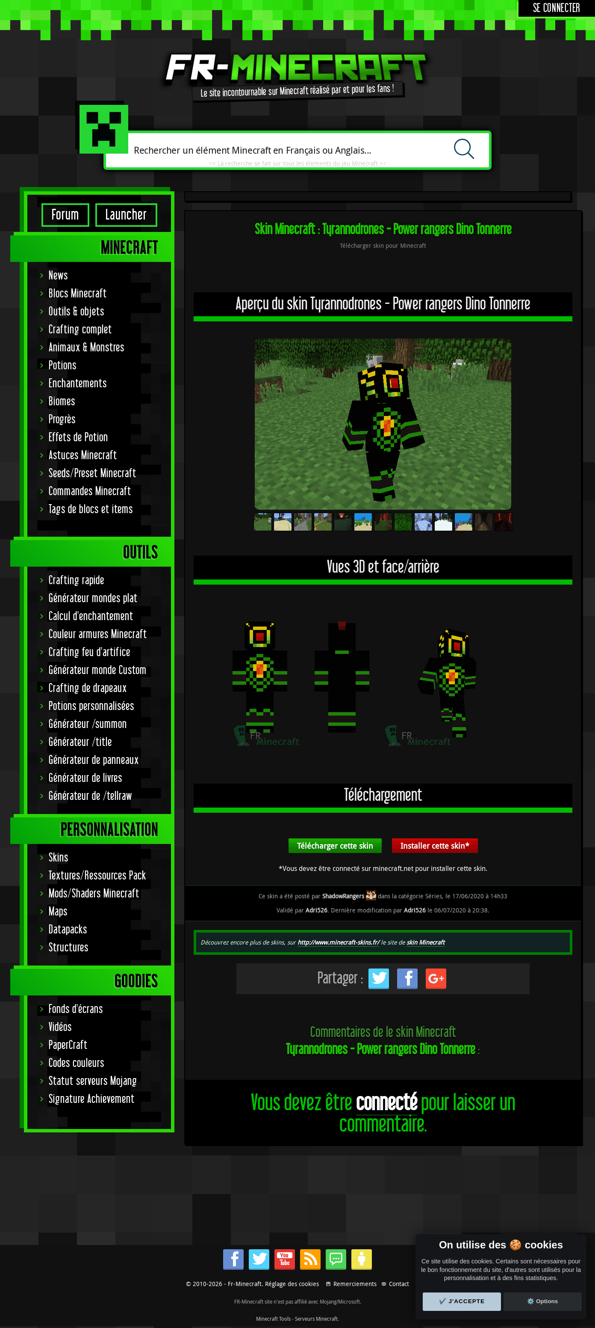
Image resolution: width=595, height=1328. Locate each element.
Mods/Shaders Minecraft (94, 894)
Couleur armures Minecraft (98, 634)
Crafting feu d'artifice (89, 652)
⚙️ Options (542, 1301)
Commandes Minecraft (90, 491)
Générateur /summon (88, 724)
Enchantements (78, 383)
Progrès (62, 419)
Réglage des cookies (292, 1284)
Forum (65, 215)
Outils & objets (76, 312)
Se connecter (556, 8)
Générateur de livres (85, 778)
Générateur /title (80, 742)
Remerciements (355, 1284)
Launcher (126, 215)
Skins (58, 858)
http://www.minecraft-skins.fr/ (338, 942)
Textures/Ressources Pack (97, 876)
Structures (68, 948)
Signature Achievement (92, 1099)
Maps (58, 912)
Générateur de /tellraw (90, 796)
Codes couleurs (76, 1063)
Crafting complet (80, 330)
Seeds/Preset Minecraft (92, 473)
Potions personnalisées (91, 706)
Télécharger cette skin (335, 846)
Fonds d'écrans (76, 1009)
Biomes (62, 401)
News (58, 276)
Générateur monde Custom (98, 670)
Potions (63, 365)
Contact (399, 1284)
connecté (386, 1103)
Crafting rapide (76, 580)
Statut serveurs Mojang (93, 1081)
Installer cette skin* (435, 846)
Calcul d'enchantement (91, 616)
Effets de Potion (78, 437)
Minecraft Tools (273, 1318)
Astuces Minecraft (83, 455)
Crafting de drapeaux (88, 688)
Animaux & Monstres (86, 348)
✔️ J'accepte (462, 1301)
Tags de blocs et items (91, 509)
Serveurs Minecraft (316, 1318)
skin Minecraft (425, 942)
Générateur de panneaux (94, 760)
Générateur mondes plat (93, 598)
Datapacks (68, 930)
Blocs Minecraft (78, 294)
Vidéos (60, 1027)
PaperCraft (68, 1045)
